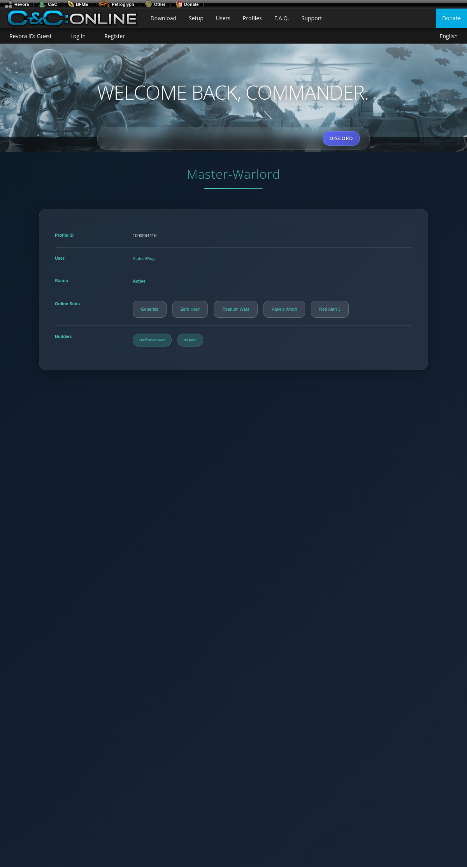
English (449, 36)
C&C (48, 4)
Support (312, 18)
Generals (149, 309)
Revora (17, 4)
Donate (187, 4)
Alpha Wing (143, 258)
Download (163, 18)
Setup (196, 18)
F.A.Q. (281, 18)
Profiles (252, 18)
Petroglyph (116, 4)
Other (154, 4)
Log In (78, 36)
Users (223, 18)
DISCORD (341, 138)
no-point (190, 340)
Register (114, 36)
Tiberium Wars (235, 309)
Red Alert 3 (329, 309)
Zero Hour (190, 309)
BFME (77, 4)
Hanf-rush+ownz (152, 340)
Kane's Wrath (284, 309)
